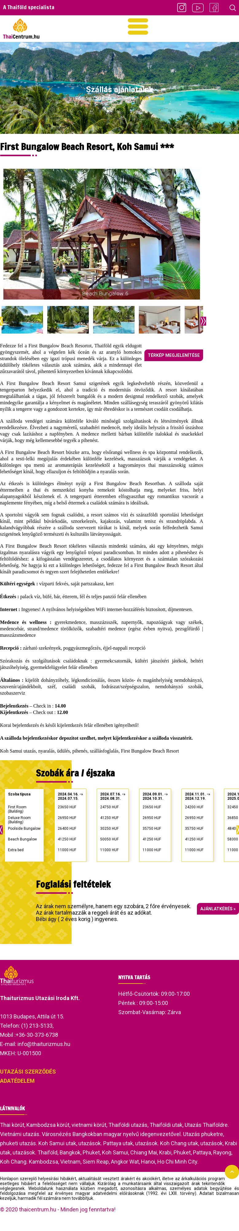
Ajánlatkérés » (218, 908)
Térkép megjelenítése (174, 355)
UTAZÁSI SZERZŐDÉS (28, 1071)
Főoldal (83, 98)
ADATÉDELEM (17, 1081)
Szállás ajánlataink (115, 98)
